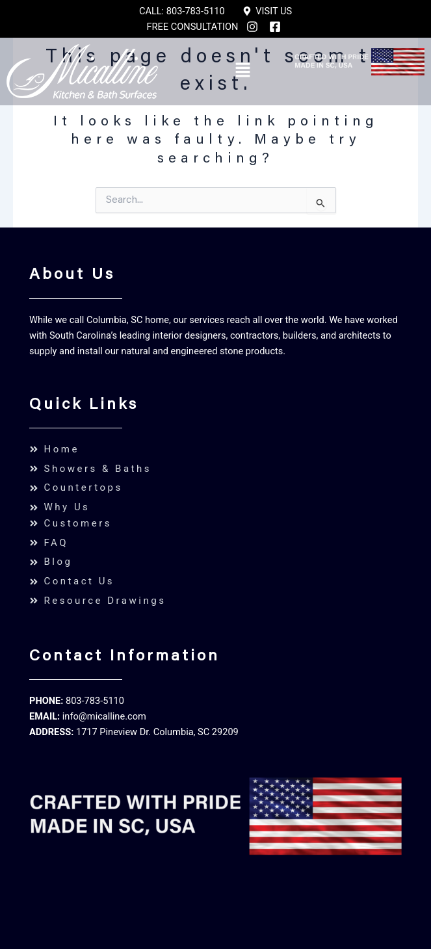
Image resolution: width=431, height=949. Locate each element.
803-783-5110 (95, 701)
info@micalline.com (104, 716)
